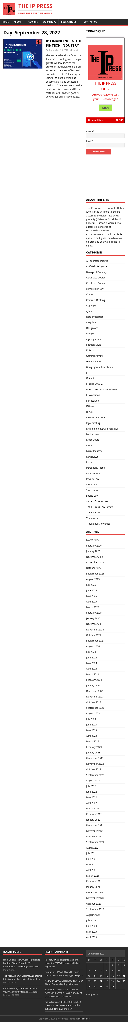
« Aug (89, 994)
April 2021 (91, 870)
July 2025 (91, 584)
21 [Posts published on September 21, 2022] (101, 981)
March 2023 (92, 741)
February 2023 (94, 747)
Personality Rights (96, 467)
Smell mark (92, 490)
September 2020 (95, 909)
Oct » (95, 994)
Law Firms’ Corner (96, 417)
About (17, 21)
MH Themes (84, 1018)
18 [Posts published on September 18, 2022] (124, 975)
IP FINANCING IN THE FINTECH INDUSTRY (64, 43)
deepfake (91, 322)
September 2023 (95, 707)
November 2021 (95, 831)
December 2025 (95, 556)
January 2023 (93, 752)
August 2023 (93, 713)
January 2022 (93, 819)
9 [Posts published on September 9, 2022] (112, 970)
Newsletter (92, 456)
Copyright (91, 305)
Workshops (49, 21)
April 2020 (91, 937)
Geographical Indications (99, 367)
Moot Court (92, 439)
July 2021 (91, 853)
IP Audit (90, 378)
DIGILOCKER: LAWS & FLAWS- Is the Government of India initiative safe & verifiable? (63, 1005)
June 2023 (91, 724)
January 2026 (93, 551)
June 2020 (91, 926)
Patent (89, 462)
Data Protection (95, 316)
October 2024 (93, 635)
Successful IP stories (97, 501)
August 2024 (93, 646)
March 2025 (92, 607)
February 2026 (94, 545)
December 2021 (95, 825)
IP (87, 372)
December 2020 (95, 892)
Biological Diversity (96, 272)
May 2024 (91, 663)
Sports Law (92, 495)
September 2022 (95, 775)
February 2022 (94, 814)
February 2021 (94, 881)
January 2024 (93, 685)
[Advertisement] (105, 174)
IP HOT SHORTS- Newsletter (101, 389)
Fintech (90, 350)
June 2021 (91, 858)
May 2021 (91, 864)
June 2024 (91, 657)
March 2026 (92, 539)
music (89, 445)
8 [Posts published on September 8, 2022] (106, 970)
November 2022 (95, 763)
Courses (33, 21)
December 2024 (95, 623)
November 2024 (95, 629)
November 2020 (95, 898)
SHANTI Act (92, 484)
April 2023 (91, 735)
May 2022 (91, 797)
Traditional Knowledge (98, 523)
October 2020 (93, 903)
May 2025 (91, 595)
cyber (89, 311)
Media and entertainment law (102, 428)
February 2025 (94, 612)
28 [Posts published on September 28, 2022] (101, 986)
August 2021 (93, 847)
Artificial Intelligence (97, 266)
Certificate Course (96, 277)
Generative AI (93, 361)
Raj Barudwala (52, 959)
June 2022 (91, 791)
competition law (95, 288)
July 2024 (91, 651)
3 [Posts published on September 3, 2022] (118, 965)
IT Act (89, 411)
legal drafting (93, 423)
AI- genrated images (97, 260)
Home (5, 21)
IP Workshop (93, 395)
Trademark (92, 518)
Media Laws (92, 434)
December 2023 (95, 691)
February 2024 (94, 679)
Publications (68, 21)
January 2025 (93, 618)
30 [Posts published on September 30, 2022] (112, 986)
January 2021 (93, 886)
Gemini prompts (95, 355)
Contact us (90, 21)
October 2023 (93, 702)
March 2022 (92, 808)
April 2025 (91, 601)
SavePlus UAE (52, 989)
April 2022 (91, 803)
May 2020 (91, 931)
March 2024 (92, 674)
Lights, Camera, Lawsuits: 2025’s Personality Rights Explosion (62, 963)
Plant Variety (93, 473)
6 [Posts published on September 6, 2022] (95, 970)
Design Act (92, 328)
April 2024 (91, 668)
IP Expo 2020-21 (95, 383)
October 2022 (93, 769)
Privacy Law (92, 479)
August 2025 (93, 579)
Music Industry (94, 451)
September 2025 (95, 573)
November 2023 (95, 696)
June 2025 (91, 590)
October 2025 (93, 567)
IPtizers (90, 406)
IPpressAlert (92, 400)
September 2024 (95, 640)
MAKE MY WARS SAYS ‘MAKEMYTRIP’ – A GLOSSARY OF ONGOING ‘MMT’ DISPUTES (63, 993)
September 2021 (95, 842)
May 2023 (91, 730)
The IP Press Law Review (99, 506)
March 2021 (92, 875)
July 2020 (91, 920)
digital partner (93, 339)
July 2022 (91, 786)
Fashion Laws (93, 344)
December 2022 (95, 758)
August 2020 (93, 914)
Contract (91, 294)
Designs (90, 333)
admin (76, 50)
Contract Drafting (95, 300)
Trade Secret (93, 512)
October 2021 (93, 836)
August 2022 (93, 780)
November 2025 (95, 562)
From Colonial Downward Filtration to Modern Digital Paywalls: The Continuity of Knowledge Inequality (21, 963)
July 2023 (91, 719)
